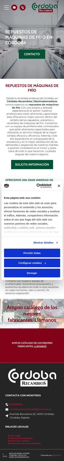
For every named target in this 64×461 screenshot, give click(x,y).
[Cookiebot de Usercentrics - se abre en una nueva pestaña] (38, 186)
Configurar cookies (32, 262)
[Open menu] (6, 7)
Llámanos (45, 320)
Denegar (32, 273)
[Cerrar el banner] (59, 186)
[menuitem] (14, 435)
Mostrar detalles (44, 242)
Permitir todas (32, 253)
